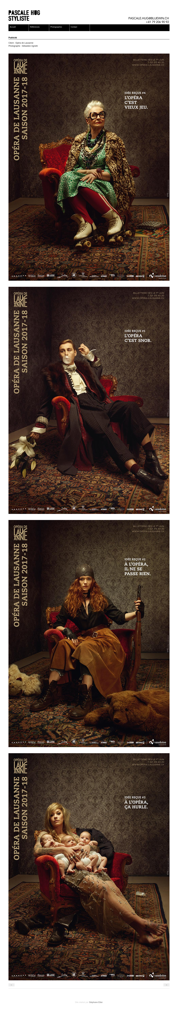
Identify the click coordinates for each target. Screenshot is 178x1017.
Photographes (56, 27)
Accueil (13, 27)
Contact (74, 27)
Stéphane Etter (95, 1002)
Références (34, 27)
